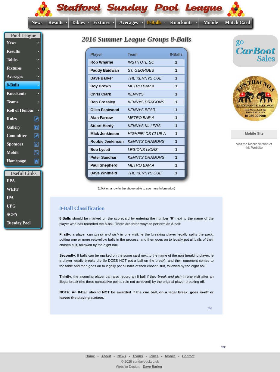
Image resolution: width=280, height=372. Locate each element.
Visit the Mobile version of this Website (254, 145)
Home (90, 356)
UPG (11, 206)
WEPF (13, 189)
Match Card (237, 22)
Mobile (211, 22)
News (37, 22)
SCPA (12, 214)
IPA (10, 197)
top (210, 308)
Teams (137, 356)
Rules (153, 356)
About (106, 356)
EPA (11, 181)
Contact (188, 356)
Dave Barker (152, 366)
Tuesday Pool (18, 223)
